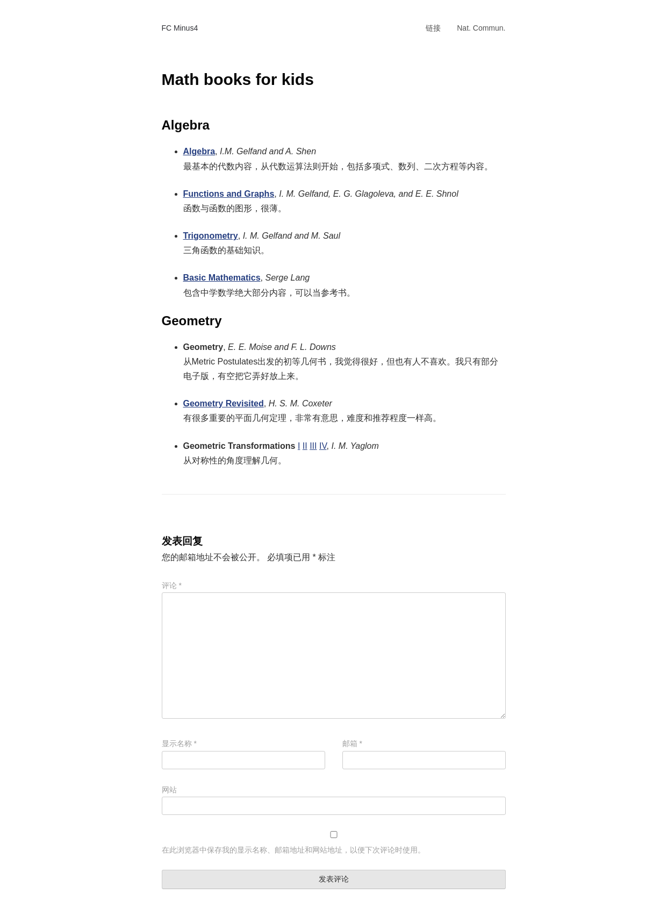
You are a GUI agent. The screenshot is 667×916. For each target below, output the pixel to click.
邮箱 (352, 743)
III (313, 445)
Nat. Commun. (481, 28)
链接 (433, 28)
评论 (172, 585)
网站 (169, 789)
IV (323, 445)
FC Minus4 (180, 28)
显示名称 (179, 743)
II (305, 445)
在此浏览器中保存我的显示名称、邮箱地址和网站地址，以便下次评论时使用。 (293, 850)
